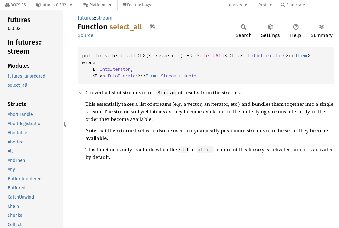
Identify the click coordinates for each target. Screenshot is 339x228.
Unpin (190, 76)
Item (301, 55)
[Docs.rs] (15, 5)
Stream (168, 76)
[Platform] (97, 5)
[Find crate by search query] (312, 5)
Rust (262, 5)
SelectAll (210, 55)
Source (86, 35)
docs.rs (235, 5)
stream (104, 18)
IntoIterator (266, 55)
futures (86, 18)
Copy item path (152, 26)
